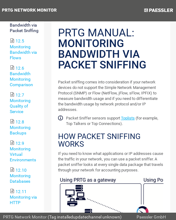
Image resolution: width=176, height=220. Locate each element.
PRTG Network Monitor (25, 217)
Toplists (128, 118)
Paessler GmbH (151, 217)
